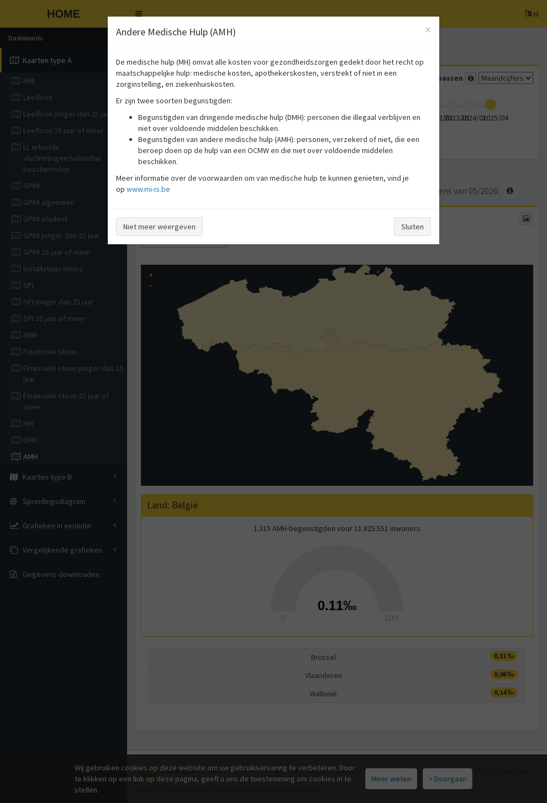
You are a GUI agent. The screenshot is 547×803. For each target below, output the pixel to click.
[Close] (428, 29)
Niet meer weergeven (159, 227)
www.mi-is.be (148, 189)
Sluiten (412, 227)
